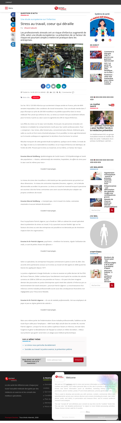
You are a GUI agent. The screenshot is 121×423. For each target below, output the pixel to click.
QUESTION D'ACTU (29, 13)
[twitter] (103, 40)
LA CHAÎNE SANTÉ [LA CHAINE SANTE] (94, 105)
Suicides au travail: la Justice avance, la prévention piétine (48, 349)
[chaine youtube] (111, 106)
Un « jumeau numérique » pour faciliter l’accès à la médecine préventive (102, 127)
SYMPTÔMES (95, 251)
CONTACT (9, 2)
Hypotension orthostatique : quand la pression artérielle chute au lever (109, 177)
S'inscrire (78, 360)
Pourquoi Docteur (11, 417)
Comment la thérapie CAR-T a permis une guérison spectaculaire (109, 56)
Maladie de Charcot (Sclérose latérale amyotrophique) (110, 202)
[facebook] (96, 40)
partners (69, 384)
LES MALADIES (96, 167)
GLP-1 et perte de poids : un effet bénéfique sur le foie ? (108, 67)
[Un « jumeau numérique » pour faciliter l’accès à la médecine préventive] (102, 117)
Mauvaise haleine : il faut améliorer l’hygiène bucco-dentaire (108, 275)
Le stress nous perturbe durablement (40, 345)
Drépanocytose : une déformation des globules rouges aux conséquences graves (110, 191)
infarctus (36, 97)
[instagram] (110, 40)
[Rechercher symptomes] (112, 284)
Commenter (68, 92)
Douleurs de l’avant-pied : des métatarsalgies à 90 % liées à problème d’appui (110, 262)
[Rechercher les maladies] (112, 209)
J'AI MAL (93, 215)
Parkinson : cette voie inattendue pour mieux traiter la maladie (108, 79)
